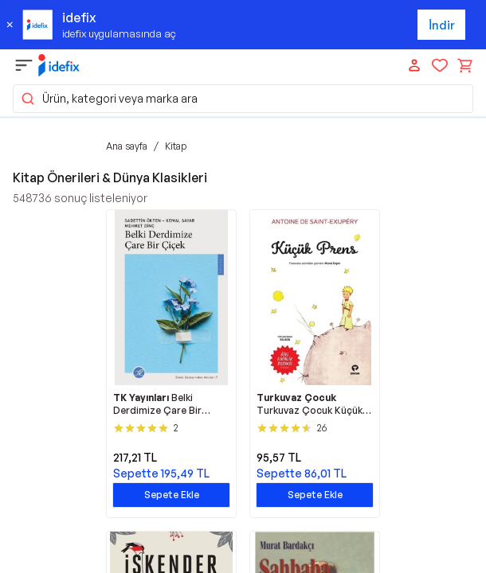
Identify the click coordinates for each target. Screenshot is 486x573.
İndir (442, 25)
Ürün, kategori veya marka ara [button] (109, 99)
